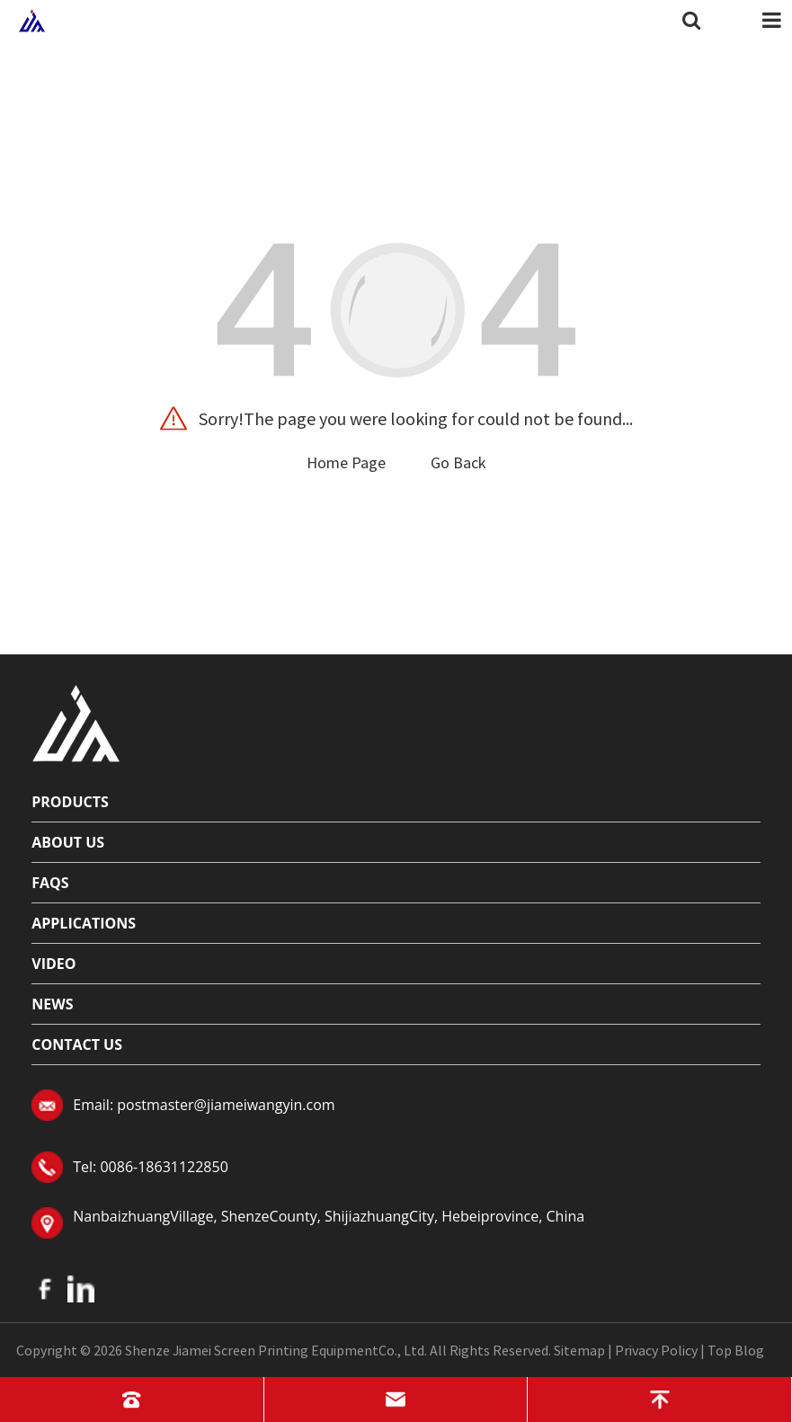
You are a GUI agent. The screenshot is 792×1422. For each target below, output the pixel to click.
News (52, 1004)
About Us (67, 842)
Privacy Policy (656, 1350)
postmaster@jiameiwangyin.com (225, 1105)
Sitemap (579, 1350)
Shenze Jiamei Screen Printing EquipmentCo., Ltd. (276, 1350)
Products (70, 802)
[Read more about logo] (76, 721)
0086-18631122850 (163, 1167)
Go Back (458, 462)
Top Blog (735, 1350)
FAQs (49, 883)
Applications (83, 923)
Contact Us (76, 1044)
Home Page (346, 462)
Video (53, 963)
